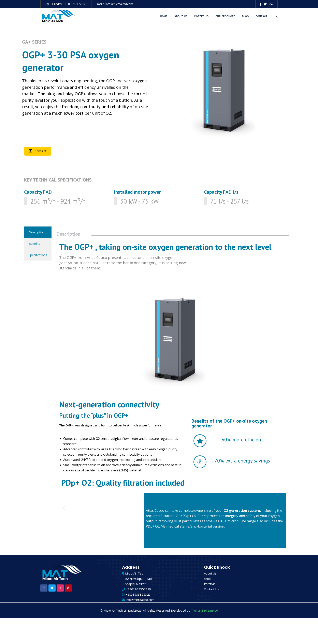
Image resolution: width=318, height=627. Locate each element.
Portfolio (201, 16)
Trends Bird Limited (204, 611)
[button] (37, 151)
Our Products (225, 16)
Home (164, 16)
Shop (207, 579)
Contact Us (211, 589)
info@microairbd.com (119, 4)
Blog (245, 16)
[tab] (38, 232)
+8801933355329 (76, 4)
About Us (180, 16)
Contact (262, 16)
